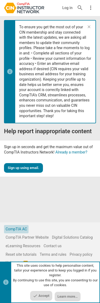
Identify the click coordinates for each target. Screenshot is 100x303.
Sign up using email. (23, 168)
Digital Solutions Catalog (72, 237)
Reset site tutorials (21, 254)
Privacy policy (81, 254)
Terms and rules (53, 254)
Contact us (53, 246)
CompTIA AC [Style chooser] (16, 229)
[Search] (80, 8)
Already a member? (71, 152)
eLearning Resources (23, 246)
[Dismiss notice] (88, 27)
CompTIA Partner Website (27, 237)
